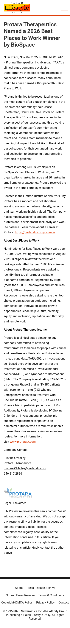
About (19, 588)
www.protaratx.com (23, 441)
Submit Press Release (20, 595)
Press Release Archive (41, 588)
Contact (63, 602)
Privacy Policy (45, 602)
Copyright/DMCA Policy (16, 602)
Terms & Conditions (51, 595)
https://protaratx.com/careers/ (35, 232)
